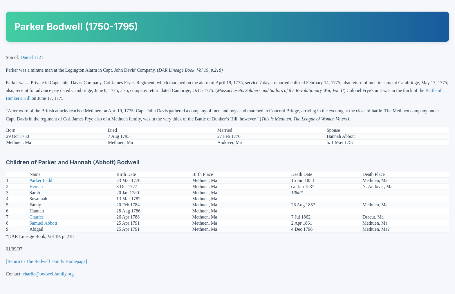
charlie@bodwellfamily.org (48, 273)
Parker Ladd (40, 180)
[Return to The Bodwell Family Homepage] (46, 261)
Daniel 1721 (32, 57)
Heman (36, 186)
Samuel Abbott (43, 223)
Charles (36, 216)
